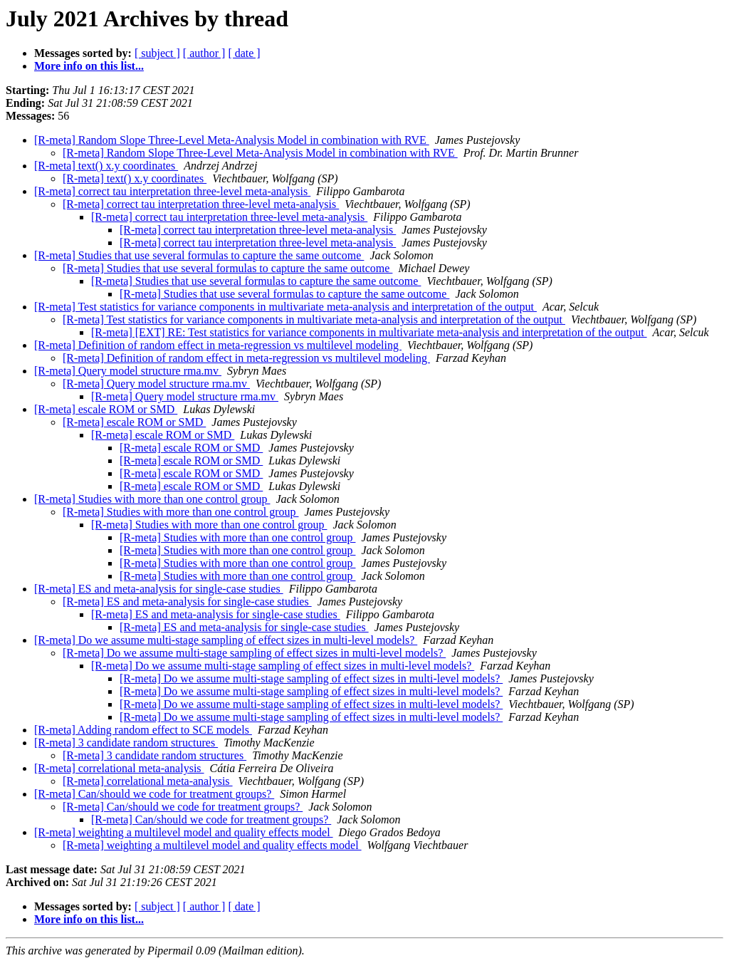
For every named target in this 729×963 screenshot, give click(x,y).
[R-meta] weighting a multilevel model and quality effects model (183, 832)
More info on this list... (89, 66)
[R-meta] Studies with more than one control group (152, 499)
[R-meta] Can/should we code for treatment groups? (154, 794)
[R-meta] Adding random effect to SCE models (143, 730)
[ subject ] (157, 53)
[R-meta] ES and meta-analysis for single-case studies (158, 589)
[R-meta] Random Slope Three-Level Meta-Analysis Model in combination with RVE (231, 140)
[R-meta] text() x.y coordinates (106, 166)
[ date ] (244, 53)
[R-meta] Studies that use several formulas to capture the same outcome (199, 255)
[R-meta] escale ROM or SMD (105, 409)
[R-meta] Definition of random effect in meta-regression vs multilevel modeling (218, 345)
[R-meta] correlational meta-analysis (119, 768)
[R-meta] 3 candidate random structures (126, 742)
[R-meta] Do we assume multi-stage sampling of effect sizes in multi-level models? (225, 640)
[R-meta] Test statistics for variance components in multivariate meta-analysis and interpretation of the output (285, 307)
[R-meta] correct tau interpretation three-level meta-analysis (172, 191)
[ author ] (204, 53)
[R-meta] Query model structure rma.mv (127, 371)
